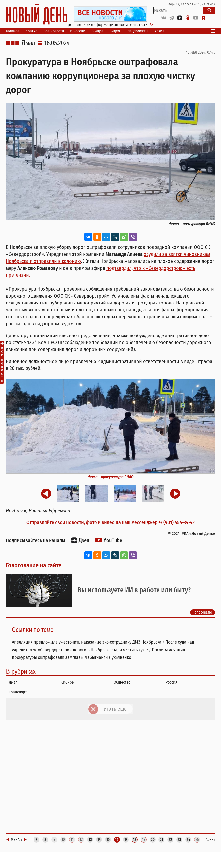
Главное (12, 31)
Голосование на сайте (33, 565)
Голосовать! (202, 612)
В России (77, 31)
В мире (97, 31)
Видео (114, 31)
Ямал (28, 43)
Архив (159, 31)
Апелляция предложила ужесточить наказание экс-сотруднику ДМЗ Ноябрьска (86, 642)
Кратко (31, 31)
